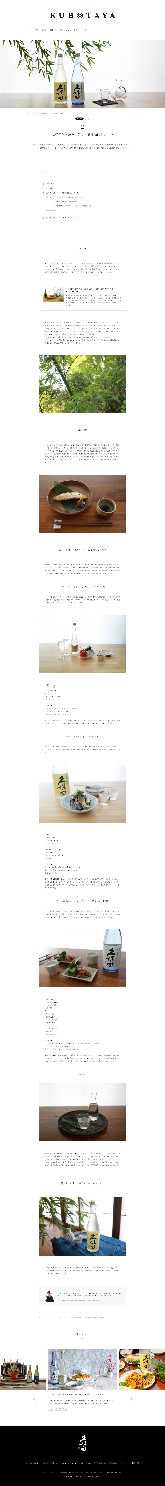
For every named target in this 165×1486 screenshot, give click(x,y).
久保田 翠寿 (55, 879)
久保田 (46, 1318)
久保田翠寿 (87, 1318)
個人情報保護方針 (100, 1463)
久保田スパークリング (58, 1318)
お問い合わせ (55, 1463)
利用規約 (89, 1463)
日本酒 (101, 1318)
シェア (87, 119)
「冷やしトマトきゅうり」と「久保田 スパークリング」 (67, 197)
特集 (61, 30)
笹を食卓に (52, 210)
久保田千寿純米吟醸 (74, 1318)
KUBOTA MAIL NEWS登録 (73, 1463)
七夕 (40, 1318)
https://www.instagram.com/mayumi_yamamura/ (80, 1300)
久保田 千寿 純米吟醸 (58, 1055)
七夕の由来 (50, 184)
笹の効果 (49, 188)
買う (75, 30)
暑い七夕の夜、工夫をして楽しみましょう (60, 218)
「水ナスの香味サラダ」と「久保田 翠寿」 (63, 201)
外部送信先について (115, 1463)
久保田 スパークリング (101, 720)
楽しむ (44, 30)
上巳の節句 (58, 1409)
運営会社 (45, 1463)
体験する (53, 30)
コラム (68, 30)
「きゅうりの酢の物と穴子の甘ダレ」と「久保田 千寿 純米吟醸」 (70, 206)
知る (30, 30)
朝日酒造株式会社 (32, 1463)
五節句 (95, 1318)
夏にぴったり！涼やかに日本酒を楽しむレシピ (62, 193)
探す (37, 30)
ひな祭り (50, 1409)
